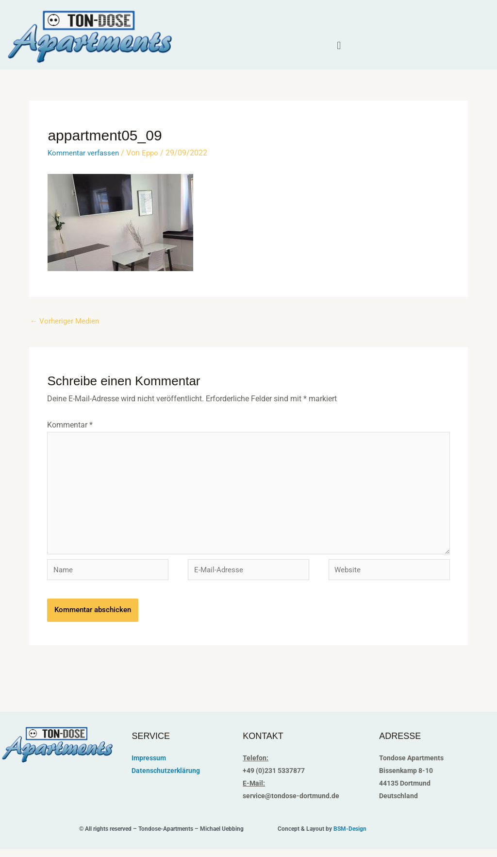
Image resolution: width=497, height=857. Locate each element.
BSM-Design (349, 836)
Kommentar (70, 425)
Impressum (149, 765)
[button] (339, 45)
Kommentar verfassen (85, 152)
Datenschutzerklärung (166, 778)
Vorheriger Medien (66, 321)
